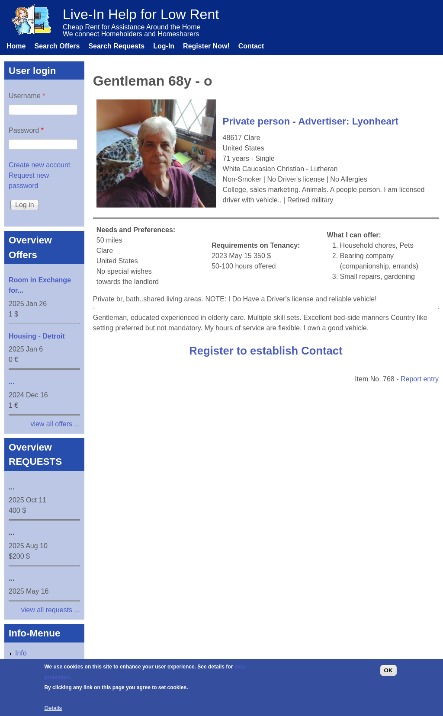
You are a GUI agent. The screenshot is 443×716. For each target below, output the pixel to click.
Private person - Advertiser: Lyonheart (310, 121)
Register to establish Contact (265, 351)
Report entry (420, 379)
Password (26, 130)
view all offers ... (55, 424)
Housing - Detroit (37, 336)
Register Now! (206, 46)
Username (27, 95)
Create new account (39, 165)
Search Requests (116, 46)
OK (388, 675)
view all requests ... (50, 610)
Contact (251, 46)
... (11, 381)
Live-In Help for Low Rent (141, 14)
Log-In (163, 46)
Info (21, 653)
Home (16, 46)
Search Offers (57, 46)
